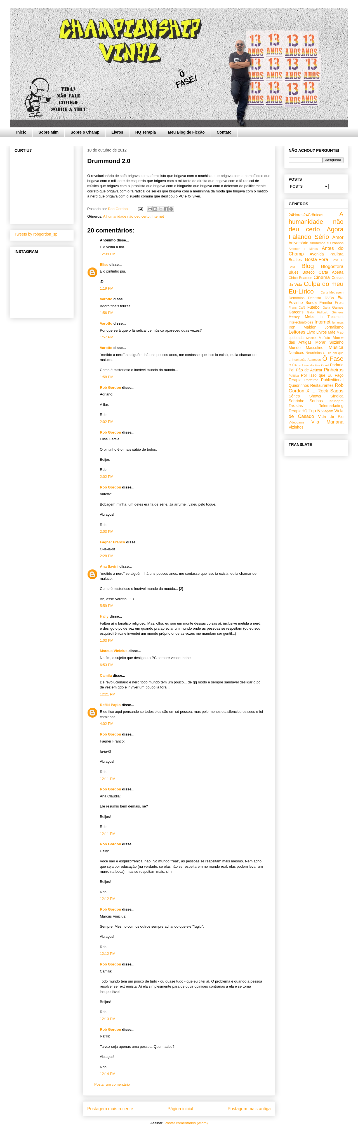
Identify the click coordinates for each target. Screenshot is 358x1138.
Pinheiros (333, 370)
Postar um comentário (112, 1084)
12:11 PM (108, 779)
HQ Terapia (145, 132)
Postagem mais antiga (249, 1108)
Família (325, 302)
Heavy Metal (301, 316)
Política (294, 375)
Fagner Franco (112, 542)
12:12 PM (108, 899)
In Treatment (331, 317)
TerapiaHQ (298, 411)
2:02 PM (106, 422)
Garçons (296, 312)
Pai (291, 370)
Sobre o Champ (84, 132)
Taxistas (296, 405)
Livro (311, 332)
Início (21, 132)
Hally (104, 616)
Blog (307, 265)
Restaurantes (321, 385)
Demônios (297, 298)
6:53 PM (106, 665)
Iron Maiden (302, 327)
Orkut (325, 365)
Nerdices (296, 352)
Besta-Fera (316, 259)
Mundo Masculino (306, 347)
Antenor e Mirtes (303, 248)
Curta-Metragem (332, 292)
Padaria (336, 365)
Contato (224, 132)
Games (337, 307)
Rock (322, 391)
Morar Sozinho (329, 342)
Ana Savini (109, 566)
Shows (315, 396)
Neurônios (314, 353)
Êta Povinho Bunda (316, 300)
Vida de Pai (330, 416)
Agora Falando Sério (316, 233)
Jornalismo (333, 327)
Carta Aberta (331, 272)
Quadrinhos (299, 385)
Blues (293, 272)
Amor (337, 237)
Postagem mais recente (110, 1108)
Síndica (336, 396)
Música (336, 347)
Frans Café (297, 307)
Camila (106, 675)
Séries (294, 396)
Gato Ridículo (317, 312)
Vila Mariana (327, 422)
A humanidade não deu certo (126, 216)
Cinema (322, 277)
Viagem (327, 411)
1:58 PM (106, 377)
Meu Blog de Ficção (186, 132)
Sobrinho (296, 401)
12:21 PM (108, 694)
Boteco (308, 272)
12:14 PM (108, 1074)
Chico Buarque (300, 278)
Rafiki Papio (110, 705)
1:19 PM (106, 288)
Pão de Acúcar (309, 370)
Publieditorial (332, 380)
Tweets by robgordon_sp (36, 234)
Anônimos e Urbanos (326, 243)
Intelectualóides (301, 322)
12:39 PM (108, 254)
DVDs (329, 298)
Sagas (336, 391)
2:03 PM (106, 531)
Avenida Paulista (326, 254)
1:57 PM (106, 337)
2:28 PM (106, 556)
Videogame (296, 422)
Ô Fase (332, 358)
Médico (311, 337)
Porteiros (311, 380)
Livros (117, 132)
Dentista (314, 298)
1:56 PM (106, 313)
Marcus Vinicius (114, 651)
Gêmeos (337, 312)
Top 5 (314, 410)
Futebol (314, 307)
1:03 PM (106, 640)
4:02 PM (106, 724)
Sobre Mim (49, 132)
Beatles (295, 259)
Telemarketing (331, 405)
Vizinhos (296, 427)
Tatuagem (335, 401)
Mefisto (324, 338)
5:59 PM (106, 606)
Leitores (297, 332)
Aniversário (298, 243)
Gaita (326, 307)
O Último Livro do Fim (304, 365)
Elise (104, 264)
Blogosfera (332, 266)
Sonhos (316, 401)
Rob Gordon (110, 387)
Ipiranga (337, 322)
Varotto (106, 299)
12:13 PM (108, 1019)
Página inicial (180, 1108)
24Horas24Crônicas (306, 215)
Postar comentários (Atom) (186, 1123)
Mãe (331, 332)
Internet (158, 216)
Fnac (339, 302)
